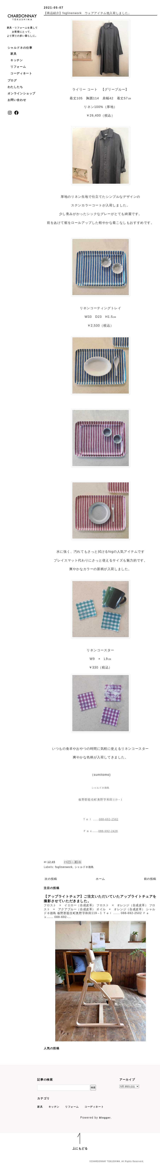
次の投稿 (51, 878)
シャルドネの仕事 (20, 47)
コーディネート (21, 73)
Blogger (105, 1117)
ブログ (12, 80)
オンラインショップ (21, 93)
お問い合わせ (17, 99)
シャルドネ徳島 (84, 867)
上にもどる (80, 1148)
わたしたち (15, 86)
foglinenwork (64, 867)
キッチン (16, 60)
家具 (13, 53)
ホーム (100, 878)
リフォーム (18, 66)
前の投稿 (150, 878)
